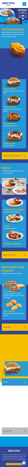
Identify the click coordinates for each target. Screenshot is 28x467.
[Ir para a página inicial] (8, 4)
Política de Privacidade (10, 459)
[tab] (23, 12)
